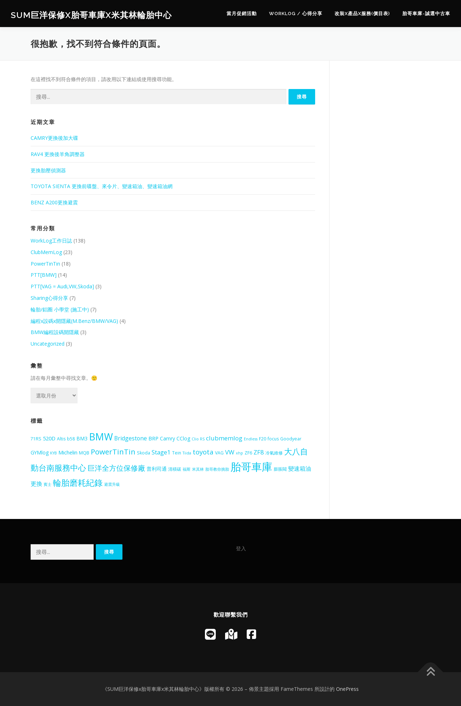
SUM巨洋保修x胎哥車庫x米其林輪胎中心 (91, 14)
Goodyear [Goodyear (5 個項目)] (290, 439)
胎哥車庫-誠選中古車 (426, 13)
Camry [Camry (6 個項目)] (167, 438)
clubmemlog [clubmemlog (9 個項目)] (224, 438)
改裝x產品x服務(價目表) (362, 13)
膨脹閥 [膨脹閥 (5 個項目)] (280, 469)
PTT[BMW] (44, 274)
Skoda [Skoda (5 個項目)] (143, 453)
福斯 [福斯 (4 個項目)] (187, 469)
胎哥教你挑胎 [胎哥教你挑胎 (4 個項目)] (217, 469)
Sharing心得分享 (49, 297)
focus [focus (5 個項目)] (273, 439)
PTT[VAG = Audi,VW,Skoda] (62, 286)
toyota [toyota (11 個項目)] (203, 451)
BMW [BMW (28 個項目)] (101, 436)
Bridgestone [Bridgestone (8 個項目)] (130, 438)
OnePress (347, 688)
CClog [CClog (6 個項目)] (183, 438)
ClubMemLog (46, 252)
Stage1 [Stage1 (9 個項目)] (161, 452)
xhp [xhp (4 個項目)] (239, 453)
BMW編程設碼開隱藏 (55, 332)
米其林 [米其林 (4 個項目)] (198, 469)
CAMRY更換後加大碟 (54, 137)
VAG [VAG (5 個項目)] (219, 453)
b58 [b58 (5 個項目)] (71, 439)
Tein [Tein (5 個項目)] (176, 453)
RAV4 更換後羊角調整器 (58, 154)
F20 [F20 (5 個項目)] (262, 439)
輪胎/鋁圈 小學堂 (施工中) (60, 309)
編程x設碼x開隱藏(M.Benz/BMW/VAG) (74, 321)
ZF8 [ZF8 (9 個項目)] (259, 452)
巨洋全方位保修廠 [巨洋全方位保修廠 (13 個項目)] (116, 468)
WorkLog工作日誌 (51, 240)
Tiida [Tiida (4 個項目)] (187, 453)
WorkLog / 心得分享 (295, 13)
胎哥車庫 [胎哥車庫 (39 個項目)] (251, 466)
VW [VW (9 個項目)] (229, 452)
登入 (241, 548)
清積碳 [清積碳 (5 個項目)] (174, 469)
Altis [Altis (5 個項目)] (61, 439)
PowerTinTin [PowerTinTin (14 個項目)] (113, 452)
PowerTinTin (45, 263)
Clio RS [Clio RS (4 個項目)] (198, 438)
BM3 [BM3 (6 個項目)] (82, 438)
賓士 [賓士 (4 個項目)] (48, 484)
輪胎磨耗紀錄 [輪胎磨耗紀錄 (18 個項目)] (78, 482)
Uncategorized (47, 343)
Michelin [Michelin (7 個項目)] (67, 452)
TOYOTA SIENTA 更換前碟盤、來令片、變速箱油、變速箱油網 (102, 186)
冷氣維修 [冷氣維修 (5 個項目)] (274, 453)
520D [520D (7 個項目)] (49, 438)
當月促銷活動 (242, 13)
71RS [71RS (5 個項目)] (36, 439)
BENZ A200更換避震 (54, 202)
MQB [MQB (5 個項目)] (84, 453)
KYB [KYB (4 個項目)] (53, 453)
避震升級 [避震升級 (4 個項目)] (112, 484)
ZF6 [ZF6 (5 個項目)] (248, 453)
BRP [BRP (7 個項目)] (153, 438)
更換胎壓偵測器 (48, 170)
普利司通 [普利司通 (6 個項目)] (157, 468)
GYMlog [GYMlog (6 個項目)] (40, 452)
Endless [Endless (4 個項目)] (251, 438)
